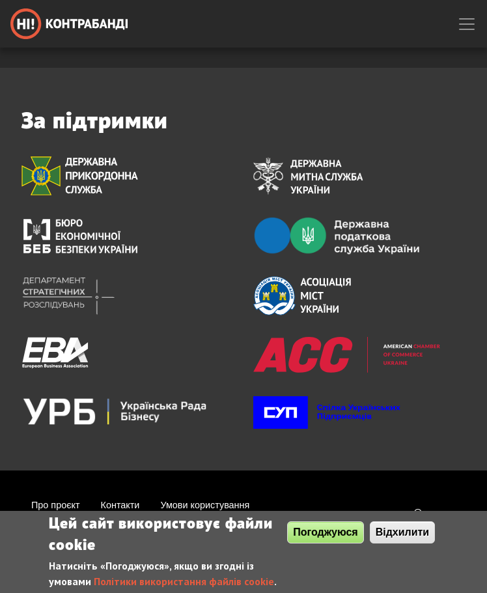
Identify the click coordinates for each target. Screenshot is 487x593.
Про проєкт (55, 505)
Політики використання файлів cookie (184, 583)
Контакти (120, 505)
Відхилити (403, 534)
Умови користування (204, 505)
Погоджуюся (325, 534)
